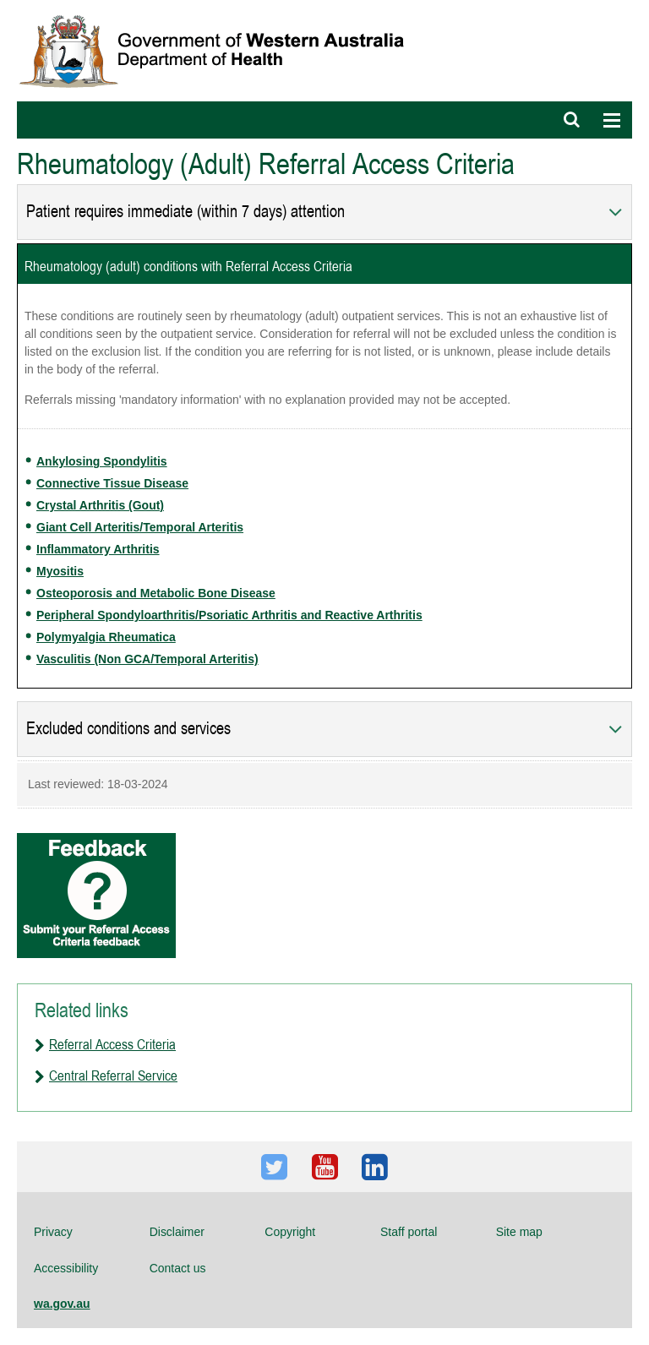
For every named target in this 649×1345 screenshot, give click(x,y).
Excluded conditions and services (128, 728)
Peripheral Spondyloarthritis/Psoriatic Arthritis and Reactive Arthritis (229, 615)
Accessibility (66, 1268)
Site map (519, 1232)
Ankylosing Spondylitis (101, 461)
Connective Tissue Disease (112, 483)
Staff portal (408, 1232)
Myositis (60, 571)
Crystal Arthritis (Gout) (100, 505)
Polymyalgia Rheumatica (106, 637)
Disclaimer (177, 1232)
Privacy (53, 1232)
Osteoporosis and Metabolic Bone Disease (155, 593)
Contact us (178, 1268)
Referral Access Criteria (112, 1044)
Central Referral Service (113, 1075)
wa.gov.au (62, 1303)
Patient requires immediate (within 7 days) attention (185, 211)
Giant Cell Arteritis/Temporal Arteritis (139, 527)
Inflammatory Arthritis (98, 549)
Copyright (290, 1232)
